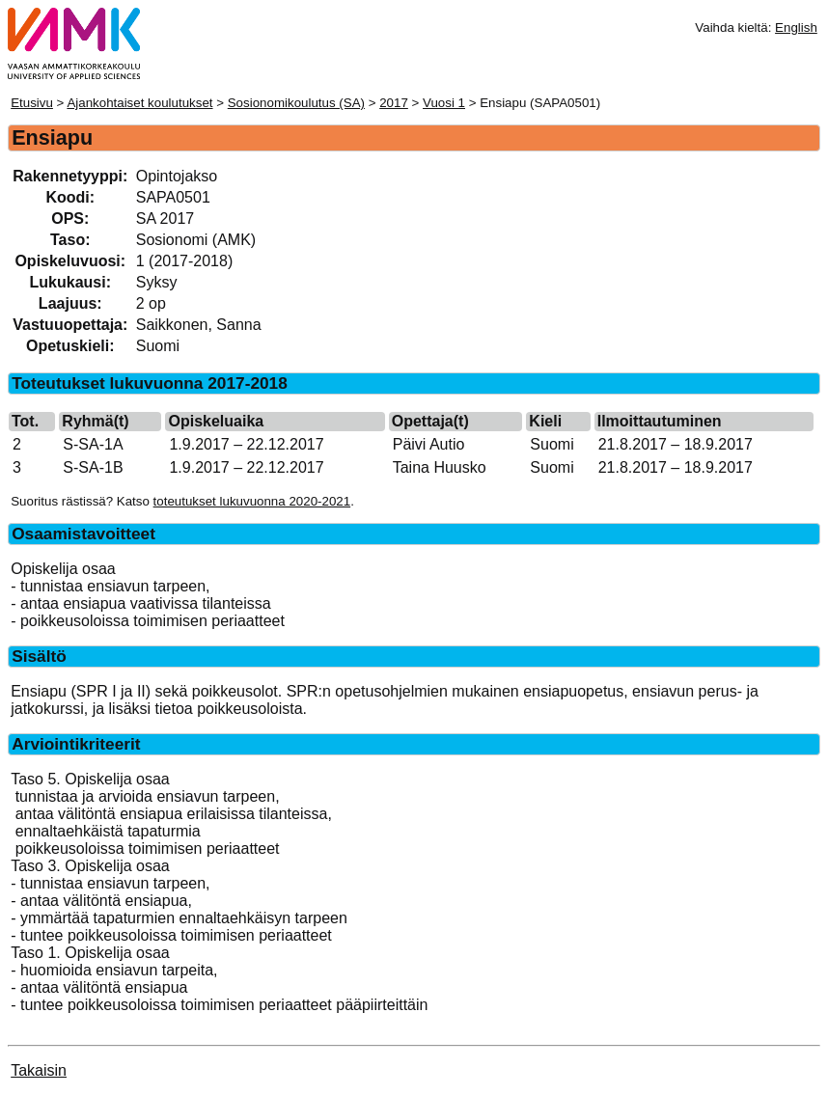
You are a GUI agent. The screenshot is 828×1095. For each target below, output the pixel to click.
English (796, 27)
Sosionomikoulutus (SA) (296, 103)
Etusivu (32, 103)
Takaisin (39, 1070)
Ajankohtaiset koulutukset (139, 103)
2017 (393, 103)
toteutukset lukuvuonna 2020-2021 (252, 501)
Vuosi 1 (444, 103)
